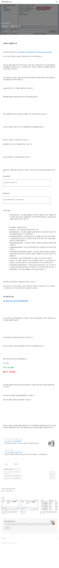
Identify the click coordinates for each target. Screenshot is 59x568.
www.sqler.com (31, 52)
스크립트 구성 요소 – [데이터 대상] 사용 (12, 498)
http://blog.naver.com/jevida (43, 52)
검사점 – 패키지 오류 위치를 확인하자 (12, 493)
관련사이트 (4, 559)
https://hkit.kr (8, 471)
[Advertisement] (29, 446)
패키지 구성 (6, 495)
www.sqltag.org (22, 52)
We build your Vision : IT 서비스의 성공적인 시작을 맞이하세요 (22, 464)
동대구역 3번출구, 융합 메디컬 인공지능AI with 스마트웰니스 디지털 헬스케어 (26, 476)
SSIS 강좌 (11, 490)
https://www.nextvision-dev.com (12, 460)
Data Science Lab (6, 2)
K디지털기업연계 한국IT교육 (13, 474)
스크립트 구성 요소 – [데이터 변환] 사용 (12, 500)
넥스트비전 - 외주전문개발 (13, 463)
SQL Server (6, 490)
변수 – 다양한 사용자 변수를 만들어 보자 (12, 496)
